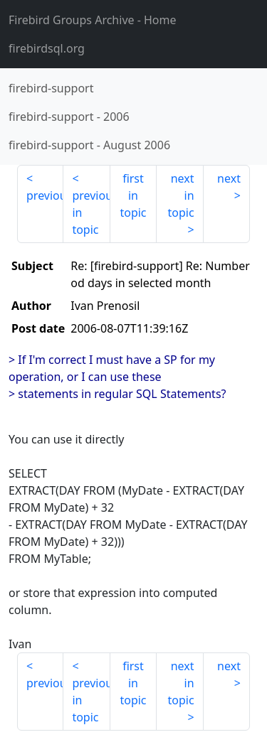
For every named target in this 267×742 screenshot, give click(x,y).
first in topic (133, 195)
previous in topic (91, 212)
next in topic (180, 195)
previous (44, 195)
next (229, 178)
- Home (93, 20)
